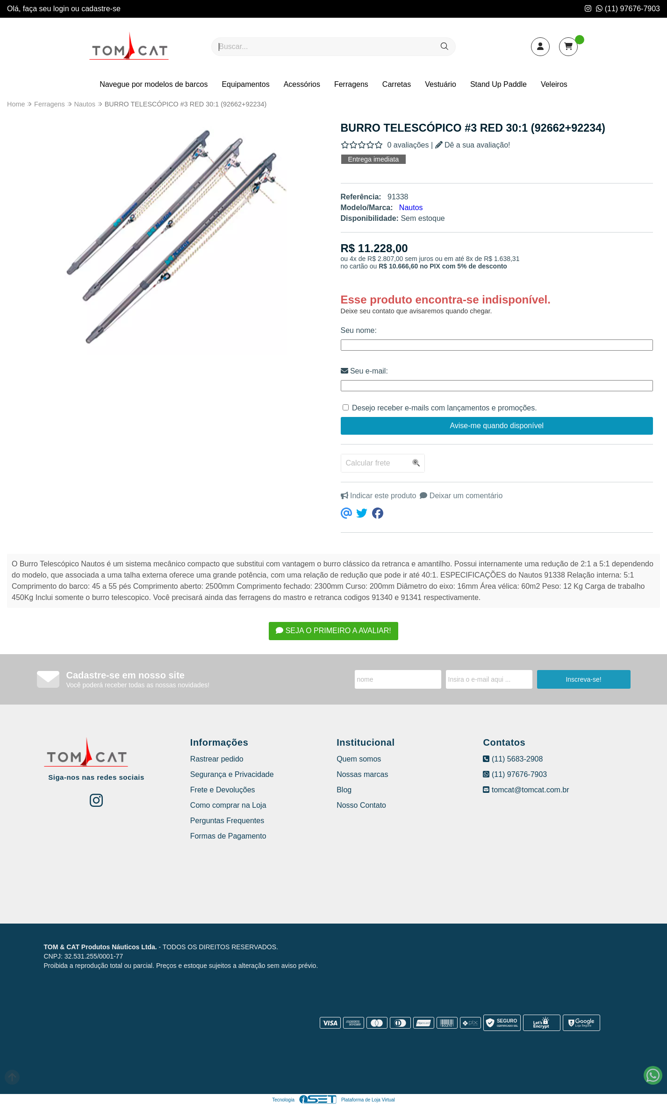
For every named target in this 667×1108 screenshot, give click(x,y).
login (62, 9)
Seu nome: (359, 330)
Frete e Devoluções (222, 790)
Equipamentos (245, 84)
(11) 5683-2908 (513, 759)
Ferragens (351, 84)
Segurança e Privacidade (232, 774)
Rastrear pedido (217, 759)
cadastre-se (101, 9)
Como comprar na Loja (228, 805)
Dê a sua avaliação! (472, 145)
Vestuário (440, 84)
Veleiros (554, 84)
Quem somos (359, 759)
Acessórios (302, 84)
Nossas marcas (362, 774)
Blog (344, 790)
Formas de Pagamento (228, 836)
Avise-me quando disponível (497, 426)
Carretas (396, 84)
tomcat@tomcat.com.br (526, 790)
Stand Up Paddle (498, 84)
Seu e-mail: (364, 371)
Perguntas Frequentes (227, 821)
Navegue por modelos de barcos (154, 84)
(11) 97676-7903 (628, 9)
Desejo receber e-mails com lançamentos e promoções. (444, 408)
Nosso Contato (361, 805)
